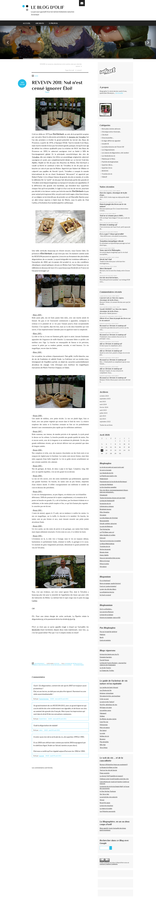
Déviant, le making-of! (108, 225)
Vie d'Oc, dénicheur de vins (108, 704)
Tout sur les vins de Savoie (108, 770)
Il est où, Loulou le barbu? (108, 586)
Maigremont (104, 479)
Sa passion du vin (105, 503)
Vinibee (102, 716)
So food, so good (105, 595)
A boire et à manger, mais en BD (110, 617)
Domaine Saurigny (106, 657)
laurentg (41, 756)
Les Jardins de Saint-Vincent (109, 687)
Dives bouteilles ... (108, 138)
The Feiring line (105, 529)
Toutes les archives (106, 425)
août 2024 (103, 404)
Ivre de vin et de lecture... (109, 278)
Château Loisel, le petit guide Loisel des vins (114, 779)
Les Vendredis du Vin (106, 473)
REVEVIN (36, 630)
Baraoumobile (104, 521)
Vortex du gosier (105, 549)
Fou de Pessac (104, 660)
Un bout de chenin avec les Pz (109, 654)
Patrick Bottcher (44, 699)
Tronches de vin (107, 174)
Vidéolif (104, 177)
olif (101, 344)
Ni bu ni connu (104, 564)
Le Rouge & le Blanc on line (108, 767)
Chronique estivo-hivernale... (111, 132)
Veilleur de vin (104, 736)
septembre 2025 (105, 399)
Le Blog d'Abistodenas (107, 544)
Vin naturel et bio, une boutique (110, 696)
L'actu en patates (105, 640)
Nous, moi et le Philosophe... (110, 250)
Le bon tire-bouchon (106, 805)
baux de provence (44, 665)
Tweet (47, 92)
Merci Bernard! (105, 268)
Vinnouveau (104, 725)
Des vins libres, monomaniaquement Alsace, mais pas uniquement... (114, 491)
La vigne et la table (106, 808)
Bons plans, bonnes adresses (111, 129)
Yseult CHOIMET (106, 309)
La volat (102, 733)
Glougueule (103, 495)
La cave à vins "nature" (107, 702)
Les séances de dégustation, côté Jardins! (115, 153)
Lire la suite (119, 93)
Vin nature (103, 566)
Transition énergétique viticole (112, 241)
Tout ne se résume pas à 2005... (112, 216)
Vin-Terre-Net (104, 794)
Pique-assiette (104, 773)
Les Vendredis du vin (108, 156)
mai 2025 (103, 401)
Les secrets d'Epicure (107, 612)
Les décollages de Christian (109, 518)
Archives (39, 23)
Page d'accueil (69, 70)
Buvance (102, 739)
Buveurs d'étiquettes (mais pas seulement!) (114, 764)
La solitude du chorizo (107, 592)
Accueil (26, 23)
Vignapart (103, 713)
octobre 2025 (104, 396)
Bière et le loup (105, 561)
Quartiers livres (107, 168)
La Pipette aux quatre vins (108, 476)
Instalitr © (105, 144)
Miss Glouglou (104, 512)
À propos (53, 23)
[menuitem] (28, 23)
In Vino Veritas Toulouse (108, 791)
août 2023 (103, 410)
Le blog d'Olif (47, 7)
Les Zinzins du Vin (105, 690)
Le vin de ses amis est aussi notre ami (112, 467)
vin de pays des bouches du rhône (61, 665)
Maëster (102, 634)
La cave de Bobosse (106, 526)
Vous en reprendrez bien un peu (110, 558)
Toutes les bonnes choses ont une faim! (112, 498)
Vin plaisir (103, 515)
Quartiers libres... (107, 165)
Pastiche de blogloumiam (110, 162)
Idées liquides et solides (107, 535)
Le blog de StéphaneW (107, 500)
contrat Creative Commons (108, 864)
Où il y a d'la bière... (106, 609)
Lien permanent (38, 663)
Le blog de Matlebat (106, 484)
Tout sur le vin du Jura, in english (110, 541)
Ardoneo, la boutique (106, 693)
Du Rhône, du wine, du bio (108, 719)
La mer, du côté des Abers (108, 589)
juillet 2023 (103, 413)
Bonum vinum (104, 552)
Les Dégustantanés (108, 150)
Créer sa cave (104, 699)
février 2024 (104, 407)
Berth (101, 637)
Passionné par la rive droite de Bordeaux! (113, 481)
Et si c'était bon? (105, 580)
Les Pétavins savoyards (107, 811)
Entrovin (102, 538)
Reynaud (103, 326)
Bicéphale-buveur (105, 509)
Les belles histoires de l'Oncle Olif (113, 147)
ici (42, 619)
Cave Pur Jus (104, 722)
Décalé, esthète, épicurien (108, 523)
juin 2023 (103, 416)
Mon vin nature (105, 727)
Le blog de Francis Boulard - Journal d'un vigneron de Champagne (113, 664)
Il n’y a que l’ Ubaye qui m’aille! (112, 234)
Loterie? (79, 70)
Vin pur (102, 800)
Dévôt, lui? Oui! (106, 259)
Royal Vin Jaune (105, 803)
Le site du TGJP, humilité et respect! (111, 776)
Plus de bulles (104, 742)
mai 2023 (103, 419)
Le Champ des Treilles (107, 670)
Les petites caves (105, 710)
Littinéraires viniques (107, 506)
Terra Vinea (103, 747)
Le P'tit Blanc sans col (107, 532)
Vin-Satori (103, 730)
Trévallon (35, 157)
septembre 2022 (105, 421)
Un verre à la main (105, 470)
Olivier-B (103, 318)
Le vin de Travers (105, 668)
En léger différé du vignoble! (111, 141)
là (68, 619)
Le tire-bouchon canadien (108, 487)
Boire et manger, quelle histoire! (110, 583)
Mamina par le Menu (108, 159)
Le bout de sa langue (106, 615)
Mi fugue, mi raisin (106, 707)
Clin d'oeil (105, 135)
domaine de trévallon (72, 663)
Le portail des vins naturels (108, 797)
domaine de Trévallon (77, 137)
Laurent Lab (104, 298)
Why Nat (103, 745)
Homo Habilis (104, 555)
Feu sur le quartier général (108, 631)
